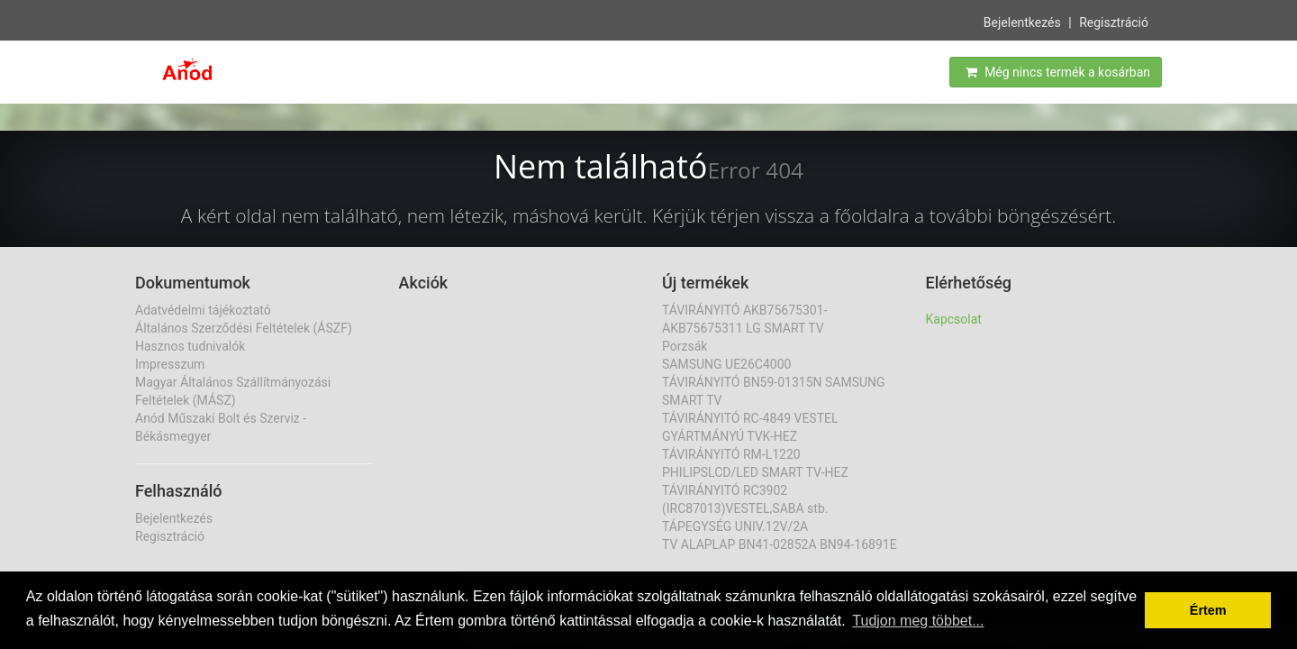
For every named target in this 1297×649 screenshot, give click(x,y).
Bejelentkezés (1022, 21)
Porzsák (684, 346)
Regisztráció (1113, 21)
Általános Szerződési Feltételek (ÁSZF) (243, 328)
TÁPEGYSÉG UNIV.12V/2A (735, 526)
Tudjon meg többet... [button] (918, 620)
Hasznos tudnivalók (190, 346)
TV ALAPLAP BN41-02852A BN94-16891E (779, 544)
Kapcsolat (954, 319)
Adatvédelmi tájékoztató (203, 310)
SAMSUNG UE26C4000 (726, 364)
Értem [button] (1208, 610)
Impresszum (169, 364)
